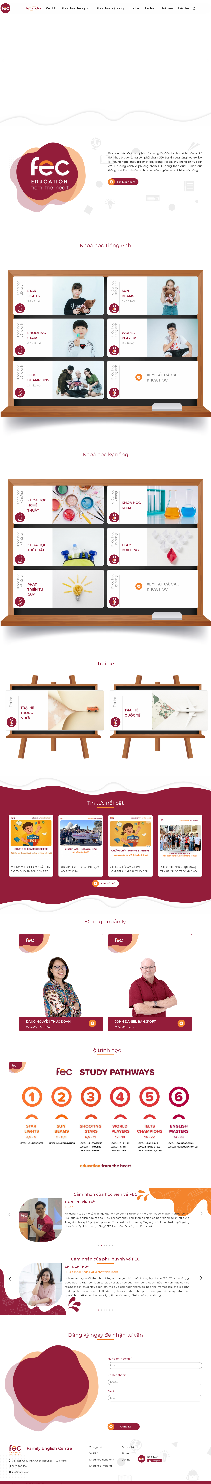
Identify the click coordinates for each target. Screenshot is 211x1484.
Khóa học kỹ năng (110, 8)
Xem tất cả (108, 883)
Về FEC (51, 8)
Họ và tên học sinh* (120, 1358)
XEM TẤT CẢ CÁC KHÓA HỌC (163, 378)
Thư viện (166, 8)
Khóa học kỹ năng (20, 497)
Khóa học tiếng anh (76, 8)
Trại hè (134, 8)
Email (111, 1391)
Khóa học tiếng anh (101, 1459)
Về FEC (93, 1453)
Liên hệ (183, 8)
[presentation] (134, 1412)
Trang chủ (33, 8)
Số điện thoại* (117, 1375)
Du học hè (128, 1447)
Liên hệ (126, 1459)
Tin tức (126, 1453)
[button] (98, 1245)
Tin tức (149, 8)
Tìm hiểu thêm (126, 182)
